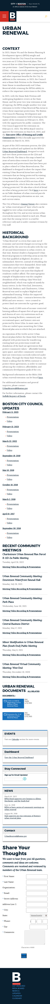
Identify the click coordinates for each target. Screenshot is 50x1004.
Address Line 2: (9, 904)
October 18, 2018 (10, 485)
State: (5, 915)
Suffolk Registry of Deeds (13, 396)
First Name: (8, 876)
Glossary (17, 998)
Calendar (15, 739)
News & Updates (16, 992)
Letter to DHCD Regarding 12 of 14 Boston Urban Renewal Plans (14, 703)
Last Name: (8, 882)
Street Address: (10, 899)
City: (5, 910)
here (36, 190)
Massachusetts (36, 915)
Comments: (8, 932)
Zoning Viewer (28, 204)
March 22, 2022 (9, 441)
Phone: (6, 921)
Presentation (13, 417)
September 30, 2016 (11, 528)
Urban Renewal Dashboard (14, 152)
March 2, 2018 (8, 499)
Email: (6, 893)
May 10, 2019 (8, 470)
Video (9, 421)
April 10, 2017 (8, 514)
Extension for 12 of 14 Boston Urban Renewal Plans (14, 716)
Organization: (8, 888)
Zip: (5, 927)
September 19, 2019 (11, 456)
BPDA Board (18, 988)
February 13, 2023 (10, 427)
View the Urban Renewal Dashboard (19, 757)
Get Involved (18, 986)
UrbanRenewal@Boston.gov (15, 388)
